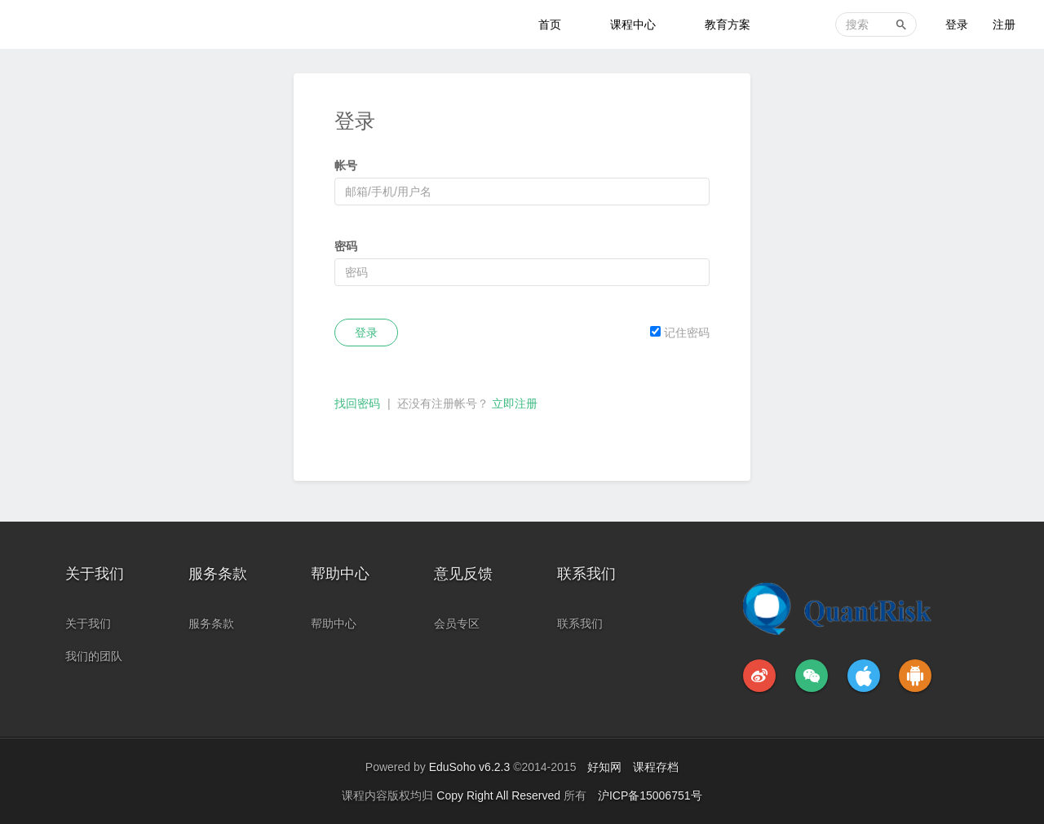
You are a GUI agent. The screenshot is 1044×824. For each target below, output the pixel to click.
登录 (956, 24)
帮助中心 (333, 623)
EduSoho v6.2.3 (470, 766)
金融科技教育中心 (83, 24)
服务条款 (211, 623)
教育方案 (727, 24)
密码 (345, 246)
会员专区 (457, 623)
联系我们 (580, 623)
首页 (549, 24)
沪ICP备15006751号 (650, 795)
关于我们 (88, 623)
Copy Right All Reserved (500, 795)
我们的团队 (93, 656)
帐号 (345, 165)
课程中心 (633, 24)
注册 (1004, 24)
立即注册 (514, 403)
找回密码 (357, 403)
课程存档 (656, 766)
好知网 (604, 766)
